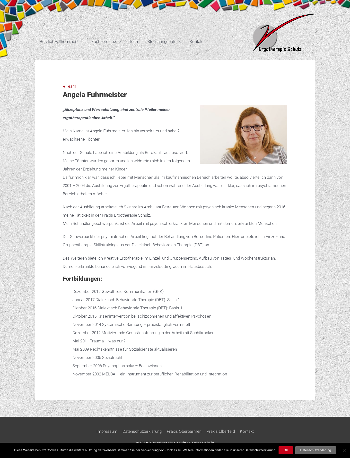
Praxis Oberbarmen (184, 431)
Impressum (106, 431)
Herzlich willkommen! (58, 41)
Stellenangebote (162, 41)
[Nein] (343, 450)
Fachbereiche (103, 41)
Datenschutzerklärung (142, 431)
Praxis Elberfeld (221, 431)
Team (134, 41)
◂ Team (69, 86)
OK (285, 450)
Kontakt (196, 41)
